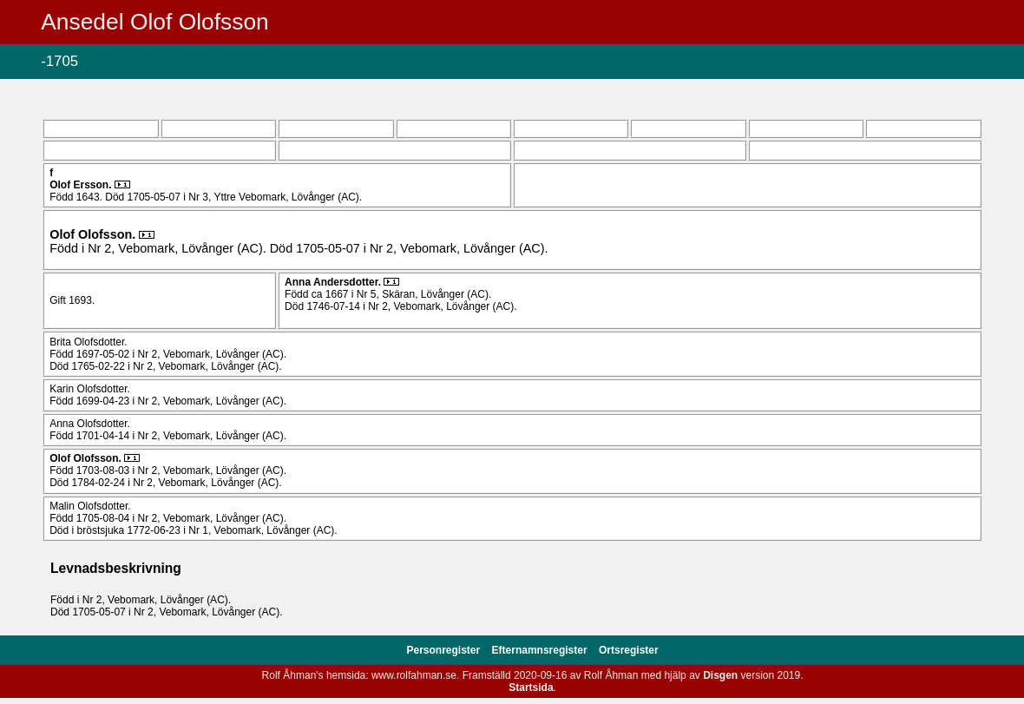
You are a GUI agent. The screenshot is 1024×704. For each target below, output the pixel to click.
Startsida (531, 687)
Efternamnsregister (541, 650)
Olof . (82, 185)
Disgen (720, 675)
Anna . (334, 282)
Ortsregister (629, 650)
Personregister (445, 650)
